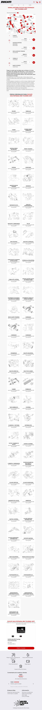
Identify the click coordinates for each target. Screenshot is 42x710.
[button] (21, 630)
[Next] (23, 5)
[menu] (40, 2)
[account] (34, 2)
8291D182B (15, 45)
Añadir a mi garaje (21, 648)
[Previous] (18, 5)
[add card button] (34, 39)
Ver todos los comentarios (21, 678)
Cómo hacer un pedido (12, 693)
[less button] (28, 39)
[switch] (18, 12)
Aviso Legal (24, 695)
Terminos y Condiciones (27, 692)
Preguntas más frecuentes (13, 692)
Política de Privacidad (26, 693)
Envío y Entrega (25, 696)
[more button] (31, 39)
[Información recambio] (9, 40)
